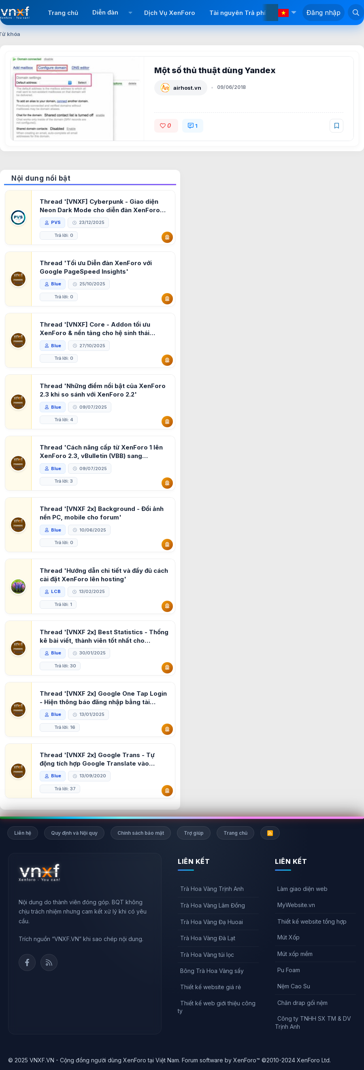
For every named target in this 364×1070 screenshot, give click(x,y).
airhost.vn (187, 87)
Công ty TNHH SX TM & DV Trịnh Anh (313, 1022)
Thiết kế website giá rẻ (210, 986)
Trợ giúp (194, 833)
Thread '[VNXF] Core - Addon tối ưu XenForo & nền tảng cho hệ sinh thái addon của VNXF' (95, 329)
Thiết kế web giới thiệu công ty (216, 1007)
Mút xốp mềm (295, 953)
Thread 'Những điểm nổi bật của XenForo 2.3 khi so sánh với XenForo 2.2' (103, 390)
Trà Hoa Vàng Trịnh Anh (212, 888)
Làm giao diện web (302, 888)
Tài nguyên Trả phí (237, 13)
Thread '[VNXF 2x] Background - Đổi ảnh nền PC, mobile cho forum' (102, 513)
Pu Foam (288, 970)
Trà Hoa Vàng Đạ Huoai (211, 921)
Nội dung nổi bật (40, 178)
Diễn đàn (105, 12)
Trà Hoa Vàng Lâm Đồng (212, 905)
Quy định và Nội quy (74, 833)
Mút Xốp (288, 937)
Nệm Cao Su (293, 986)
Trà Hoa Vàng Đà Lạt (207, 938)
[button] (130, 12)
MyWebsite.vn (296, 904)
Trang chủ (63, 13)
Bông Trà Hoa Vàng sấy (212, 970)
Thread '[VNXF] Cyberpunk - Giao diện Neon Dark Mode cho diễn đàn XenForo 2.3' (100, 206)
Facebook (27, 962)
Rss (49, 962)
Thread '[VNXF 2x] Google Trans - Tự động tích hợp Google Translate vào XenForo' (97, 759)
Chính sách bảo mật (140, 833)
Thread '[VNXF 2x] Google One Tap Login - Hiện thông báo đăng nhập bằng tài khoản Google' (103, 698)
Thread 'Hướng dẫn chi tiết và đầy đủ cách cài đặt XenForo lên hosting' (104, 575)
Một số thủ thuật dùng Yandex (215, 70)
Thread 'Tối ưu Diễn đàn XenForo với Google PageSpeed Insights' (96, 267)
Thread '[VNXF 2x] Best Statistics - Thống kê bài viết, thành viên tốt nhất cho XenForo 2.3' (104, 636)
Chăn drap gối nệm (302, 1002)
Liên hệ (22, 833)
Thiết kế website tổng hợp (312, 921)
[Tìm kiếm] (356, 12)
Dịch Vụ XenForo (169, 13)
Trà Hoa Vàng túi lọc (207, 954)
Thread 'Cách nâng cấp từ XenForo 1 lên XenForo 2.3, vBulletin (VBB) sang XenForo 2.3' (101, 451)
